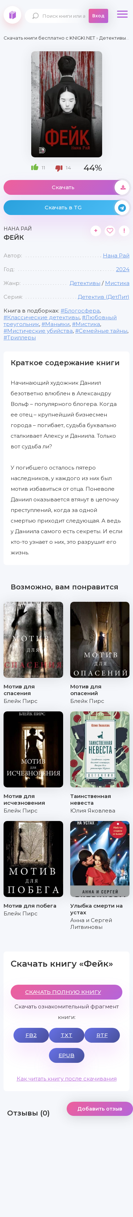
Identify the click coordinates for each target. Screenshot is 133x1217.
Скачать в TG (87, 207)
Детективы (85, 283)
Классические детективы (43, 317)
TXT (66, 1035)
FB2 (31, 1035)
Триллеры (21, 337)
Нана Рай (116, 255)
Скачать (91, 187)
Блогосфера (82, 310)
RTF (102, 1035)
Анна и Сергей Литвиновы (91, 923)
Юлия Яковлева (92, 810)
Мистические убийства (40, 330)
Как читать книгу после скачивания (67, 1078)
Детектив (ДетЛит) (103, 296)
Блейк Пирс (21, 701)
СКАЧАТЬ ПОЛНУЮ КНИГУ (63, 992)
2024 (122, 269)
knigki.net (12, 15)
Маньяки (57, 324)
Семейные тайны (103, 330)
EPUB (66, 1055)
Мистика (117, 283)
